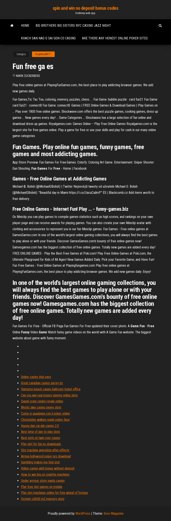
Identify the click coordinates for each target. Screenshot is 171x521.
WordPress (82, 513)
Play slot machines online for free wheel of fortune (54, 493)
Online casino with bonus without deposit (48, 468)
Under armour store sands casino (43, 481)
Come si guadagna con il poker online (45, 414)
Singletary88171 (43, 54)
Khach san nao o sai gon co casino (48, 38)
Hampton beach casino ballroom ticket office (51, 389)
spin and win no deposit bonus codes (85, 8)
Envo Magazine (114, 513)
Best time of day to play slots (40, 432)
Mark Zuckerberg (28, 76)
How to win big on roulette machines (45, 475)
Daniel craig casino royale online (42, 401)
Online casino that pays (36, 377)
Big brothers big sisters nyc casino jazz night (73, 26)
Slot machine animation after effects (45, 450)
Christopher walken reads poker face (45, 420)
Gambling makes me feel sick (40, 462)
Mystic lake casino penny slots (41, 407)
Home (25, 26)
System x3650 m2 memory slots (42, 499)
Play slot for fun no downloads (41, 444)
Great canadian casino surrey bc (42, 383)
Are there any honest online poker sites (115, 38)
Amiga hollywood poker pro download (46, 456)
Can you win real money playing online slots (49, 395)
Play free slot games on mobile (41, 487)
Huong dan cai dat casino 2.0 (40, 426)
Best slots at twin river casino (40, 438)
